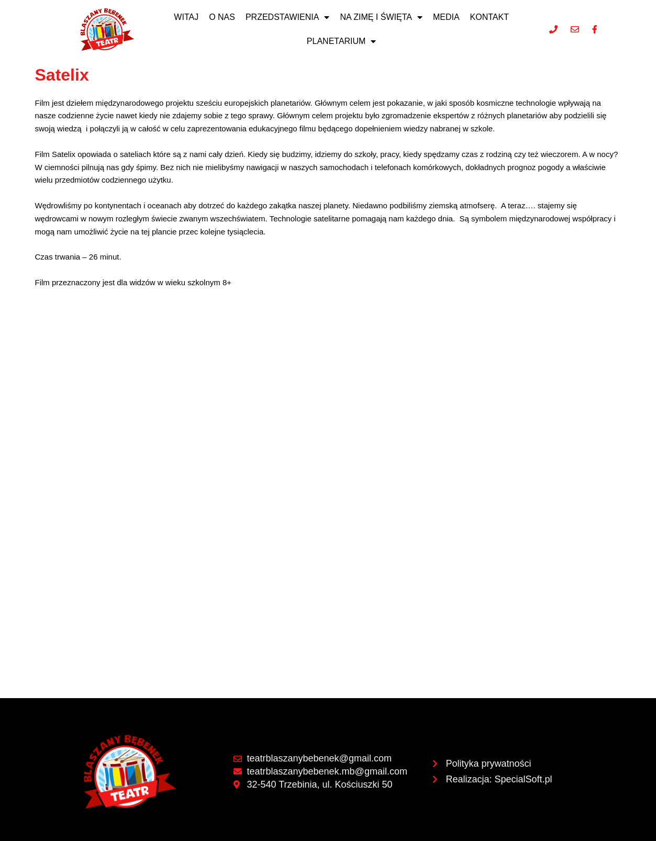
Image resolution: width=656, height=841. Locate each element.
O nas (222, 17)
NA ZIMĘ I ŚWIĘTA (381, 17)
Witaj (186, 17)
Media (446, 17)
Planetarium (341, 41)
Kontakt (489, 17)
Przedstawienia (287, 17)
